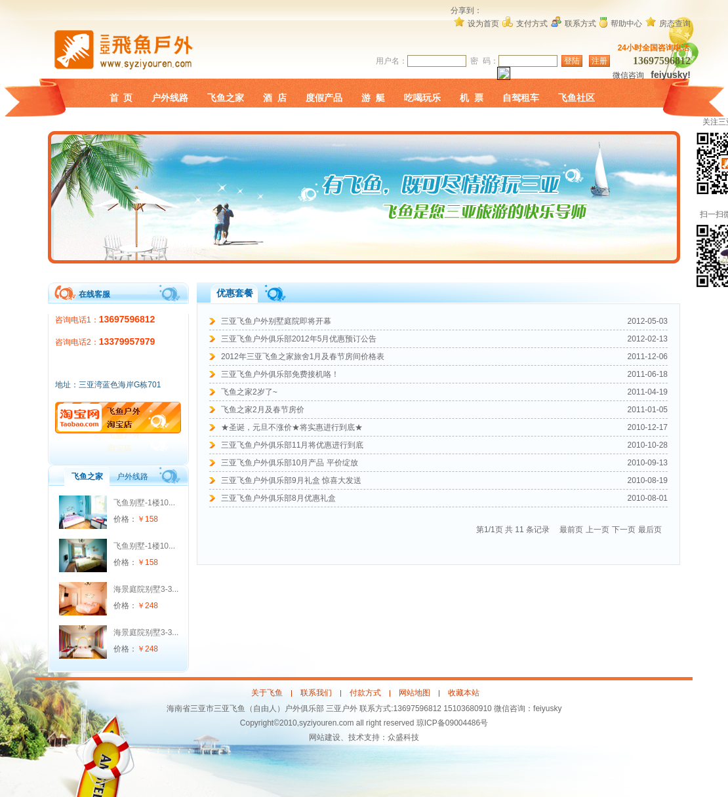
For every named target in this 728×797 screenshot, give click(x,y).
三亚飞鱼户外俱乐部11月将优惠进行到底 (292, 445)
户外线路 (170, 97)
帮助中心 (626, 23)
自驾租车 (520, 97)
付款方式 (365, 692)
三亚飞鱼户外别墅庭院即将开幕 (276, 321)
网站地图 (414, 692)
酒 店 (275, 97)
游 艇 (373, 97)
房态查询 (675, 23)
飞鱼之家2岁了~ (249, 392)
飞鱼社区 (576, 97)
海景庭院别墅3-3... (145, 589)
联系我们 (316, 692)
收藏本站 (463, 692)
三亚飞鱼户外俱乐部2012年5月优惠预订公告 (298, 338)
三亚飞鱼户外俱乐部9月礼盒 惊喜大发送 (291, 480)
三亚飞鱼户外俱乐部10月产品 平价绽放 (289, 462)
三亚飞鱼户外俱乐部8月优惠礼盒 (278, 498)
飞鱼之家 (225, 97)
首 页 (121, 97)
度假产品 (324, 97)
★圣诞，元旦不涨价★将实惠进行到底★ (292, 427)
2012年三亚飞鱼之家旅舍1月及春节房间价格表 (302, 356)
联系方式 (580, 23)
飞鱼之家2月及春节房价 (262, 409)
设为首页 (483, 23)
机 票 (471, 97)
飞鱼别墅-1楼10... (144, 502)
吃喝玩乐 (422, 97)
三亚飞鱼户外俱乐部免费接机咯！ (280, 374)
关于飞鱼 (267, 692)
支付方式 (532, 23)
